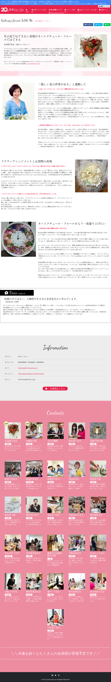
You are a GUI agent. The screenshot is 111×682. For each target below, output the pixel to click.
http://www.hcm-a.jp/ (33, 63)
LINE (107, 24)
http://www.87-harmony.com (27, 368)
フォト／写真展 (70, 11)
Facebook (88, 24)
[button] (52, 675)
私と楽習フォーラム (55, 11)
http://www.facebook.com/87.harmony (31, 374)
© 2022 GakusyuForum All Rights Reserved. (55, 679)
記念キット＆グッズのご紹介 (87, 11)
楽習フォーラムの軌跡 (39, 11)
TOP (27, 11)
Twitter (98, 24)
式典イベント (103, 11)
